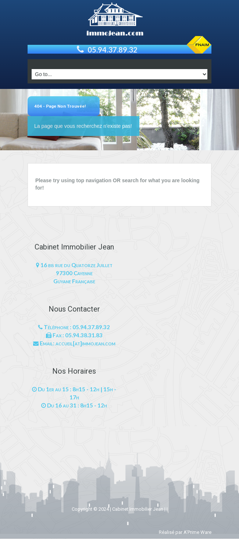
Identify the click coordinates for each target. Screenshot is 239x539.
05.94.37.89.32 (113, 49)
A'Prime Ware (197, 532)
